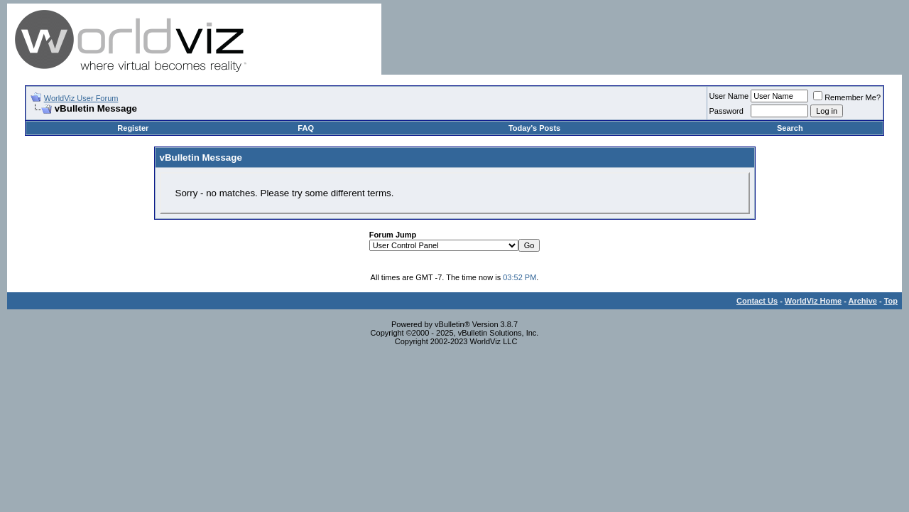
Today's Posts (534, 128)
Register (132, 128)
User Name (729, 96)
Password (726, 111)
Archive (863, 301)
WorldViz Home (813, 301)
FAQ (306, 128)
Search (790, 128)
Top (891, 301)
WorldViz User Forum (81, 98)
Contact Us (757, 301)
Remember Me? (847, 97)
